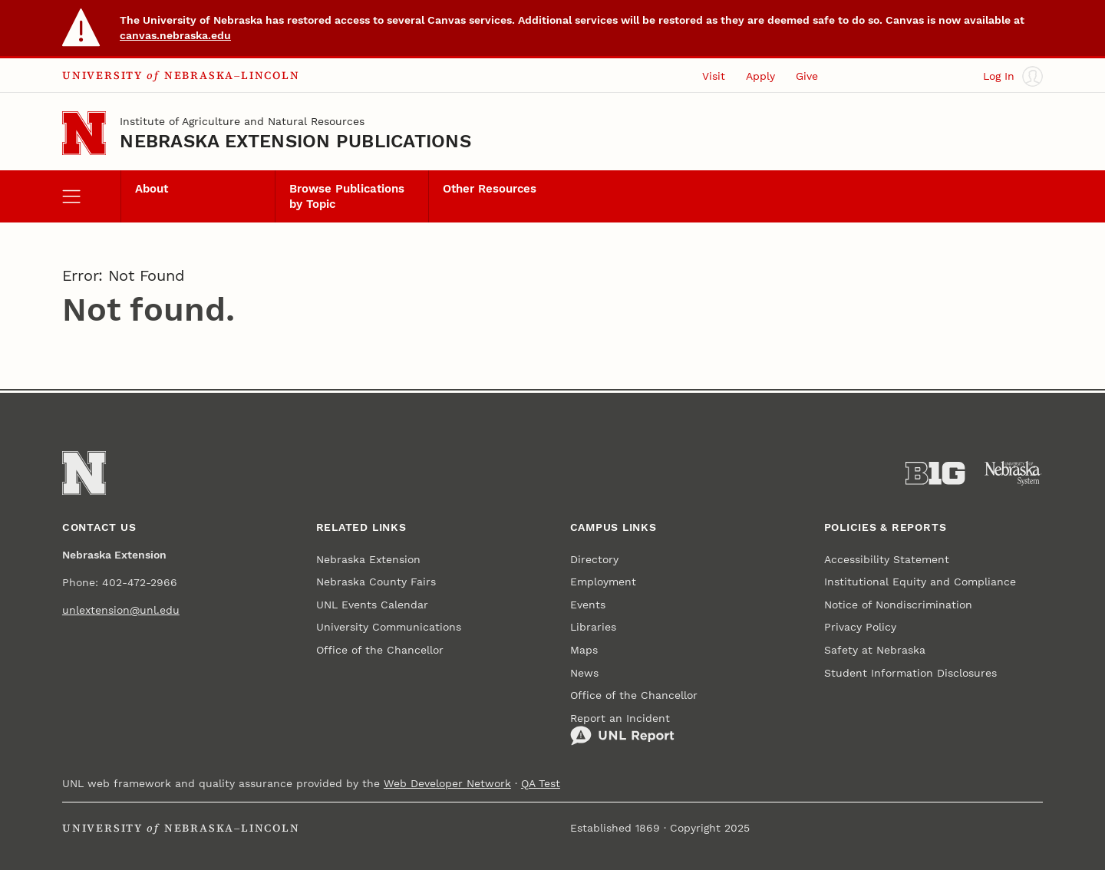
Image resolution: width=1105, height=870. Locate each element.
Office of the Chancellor (380, 650)
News (584, 673)
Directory (594, 559)
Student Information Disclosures (910, 673)
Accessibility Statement (886, 559)
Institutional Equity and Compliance (920, 581)
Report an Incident (622, 729)
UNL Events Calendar (372, 604)
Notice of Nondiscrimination (898, 604)
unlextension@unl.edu (121, 610)
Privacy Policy (860, 627)
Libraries (593, 627)
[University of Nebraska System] (1013, 473)
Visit (713, 76)
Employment (603, 581)
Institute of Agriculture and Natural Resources (242, 121)
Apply (760, 76)
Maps (584, 650)
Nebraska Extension (368, 559)
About (151, 189)
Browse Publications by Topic (346, 196)
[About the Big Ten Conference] (935, 473)
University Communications (388, 627)
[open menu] (91, 196)
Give (807, 76)
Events (587, 604)
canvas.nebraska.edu (175, 35)
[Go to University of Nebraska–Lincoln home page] (84, 133)
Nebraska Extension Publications (295, 141)
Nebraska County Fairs (376, 581)
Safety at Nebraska (874, 650)
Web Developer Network (447, 783)
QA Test (540, 783)
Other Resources (489, 189)
